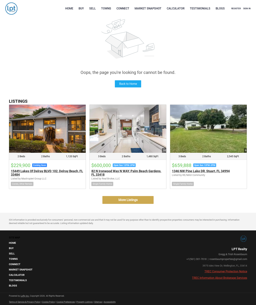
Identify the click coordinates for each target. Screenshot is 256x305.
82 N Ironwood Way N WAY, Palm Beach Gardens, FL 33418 (126, 172)
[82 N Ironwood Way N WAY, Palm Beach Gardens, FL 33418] (128, 129)
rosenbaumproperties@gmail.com (228, 259)
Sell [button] (92, 8)
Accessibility (110, 302)
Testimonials (200, 8)
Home (69, 8)
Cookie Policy (48, 302)
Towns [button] (106, 8)
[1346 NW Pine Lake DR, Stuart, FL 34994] (208, 129)
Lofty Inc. (25, 296)
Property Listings (84, 302)
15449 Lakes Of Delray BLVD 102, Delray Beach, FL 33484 (47, 172)
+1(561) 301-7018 (196, 259)
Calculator (176, 8)
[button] (22, 243)
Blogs (220, 8)
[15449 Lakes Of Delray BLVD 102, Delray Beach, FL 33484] (47, 129)
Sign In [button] (247, 8)
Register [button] (236, 8)
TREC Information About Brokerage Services (219, 278)
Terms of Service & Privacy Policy (24, 302)
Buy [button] (81, 8)
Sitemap (98, 302)
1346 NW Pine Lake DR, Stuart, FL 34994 (201, 171)
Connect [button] (122, 8)
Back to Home (128, 83)
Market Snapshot (148, 8)
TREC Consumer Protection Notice (225, 271)
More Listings (128, 200)
